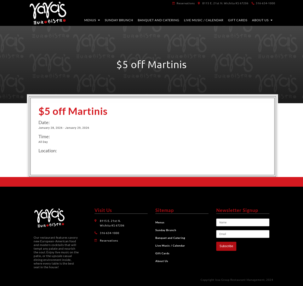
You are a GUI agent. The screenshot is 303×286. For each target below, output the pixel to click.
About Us (262, 20)
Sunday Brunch (119, 20)
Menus (92, 20)
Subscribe (226, 246)
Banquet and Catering (158, 20)
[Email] (242, 234)
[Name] (242, 222)
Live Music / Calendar (203, 20)
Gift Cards (237, 20)
